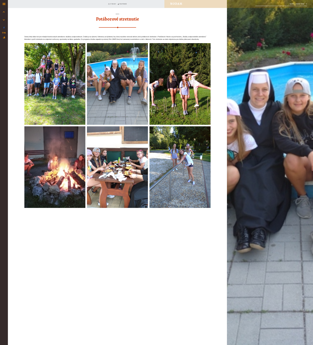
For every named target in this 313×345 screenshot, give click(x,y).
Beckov (117, 14)
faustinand (123, 4)
